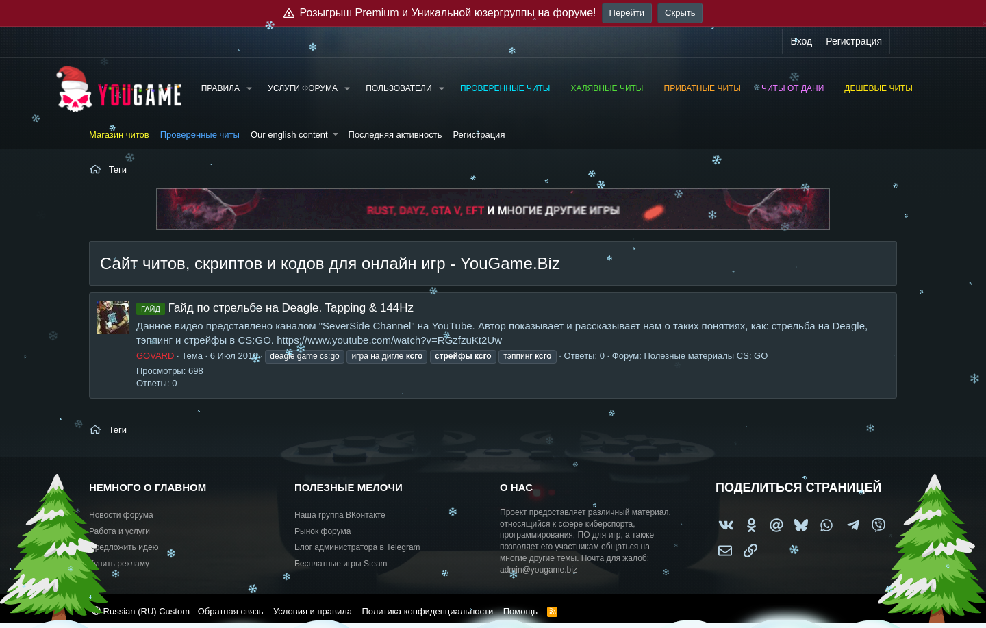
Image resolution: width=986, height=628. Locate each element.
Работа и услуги (119, 531)
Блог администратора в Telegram (357, 547)
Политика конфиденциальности (427, 611)
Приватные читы (702, 88)
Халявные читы (606, 88)
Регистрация (479, 134)
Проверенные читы (505, 88)
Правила (220, 88)
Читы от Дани (792, 88)
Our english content (289, 134)
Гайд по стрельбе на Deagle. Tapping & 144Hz (275, 307)
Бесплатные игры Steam (341, 563)
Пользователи (398, 88)
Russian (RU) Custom (141, 611)
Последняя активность (395, 134)
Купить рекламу (119, 563)
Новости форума (121, 515)
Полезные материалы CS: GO (706, 356)
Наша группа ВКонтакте (339, 515)
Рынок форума (322, 531)
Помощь (520, 611)
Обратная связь (231, 611)
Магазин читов (119, 134)
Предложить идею (124, 547)
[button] (249, 88)
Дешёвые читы (878, 88)
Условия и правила (312, 611)
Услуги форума (303, 88)
